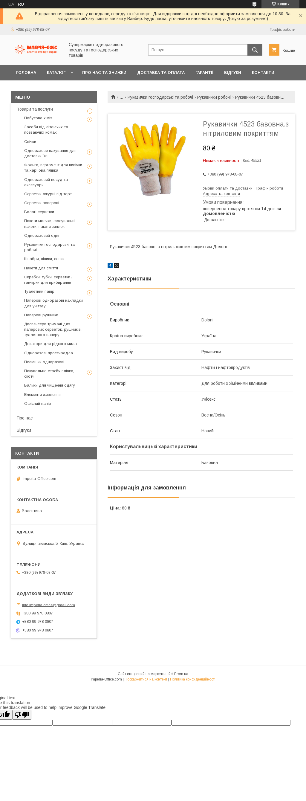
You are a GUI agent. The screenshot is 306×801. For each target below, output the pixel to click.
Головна (26, 72)
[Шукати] (254, 50)
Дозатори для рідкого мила (50, 343)
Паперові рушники (41, 315)
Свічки (30, 141)
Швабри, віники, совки (44, 259)
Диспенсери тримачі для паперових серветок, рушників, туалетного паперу (53, 329)
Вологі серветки (39, 212)
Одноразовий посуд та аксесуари (46, 182)
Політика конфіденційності (192, 679)
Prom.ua (181, 674)
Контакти (263, 72)
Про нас (25, 418)
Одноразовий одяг (42, 235)
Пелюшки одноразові (44, 362)
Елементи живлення (42, 394)
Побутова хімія (38, 118)
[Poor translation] (21, 715)
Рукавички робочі (214, 97)
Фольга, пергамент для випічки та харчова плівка (53, 168)
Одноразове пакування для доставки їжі (50, 153)
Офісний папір (37, 403)
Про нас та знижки (104, 72)
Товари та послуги (35, 109)
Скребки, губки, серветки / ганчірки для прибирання (48, 280)
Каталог (56, 72)
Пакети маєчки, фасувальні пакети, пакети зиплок (49, 223)
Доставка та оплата (161, 72)
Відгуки (232, 72)
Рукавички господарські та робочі (160, 97)
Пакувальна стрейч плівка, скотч (49, 374)
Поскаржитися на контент (146, 679)
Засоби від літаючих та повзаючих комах (46, 130)
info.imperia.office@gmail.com (48, 604)
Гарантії (204, 72)
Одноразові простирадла (48, 353)
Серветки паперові (41, 203)
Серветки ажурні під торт (48, 194)
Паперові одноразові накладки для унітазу (53, 303)
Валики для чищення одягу (49, 385)
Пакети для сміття (41, 268)
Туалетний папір (39, 291)
